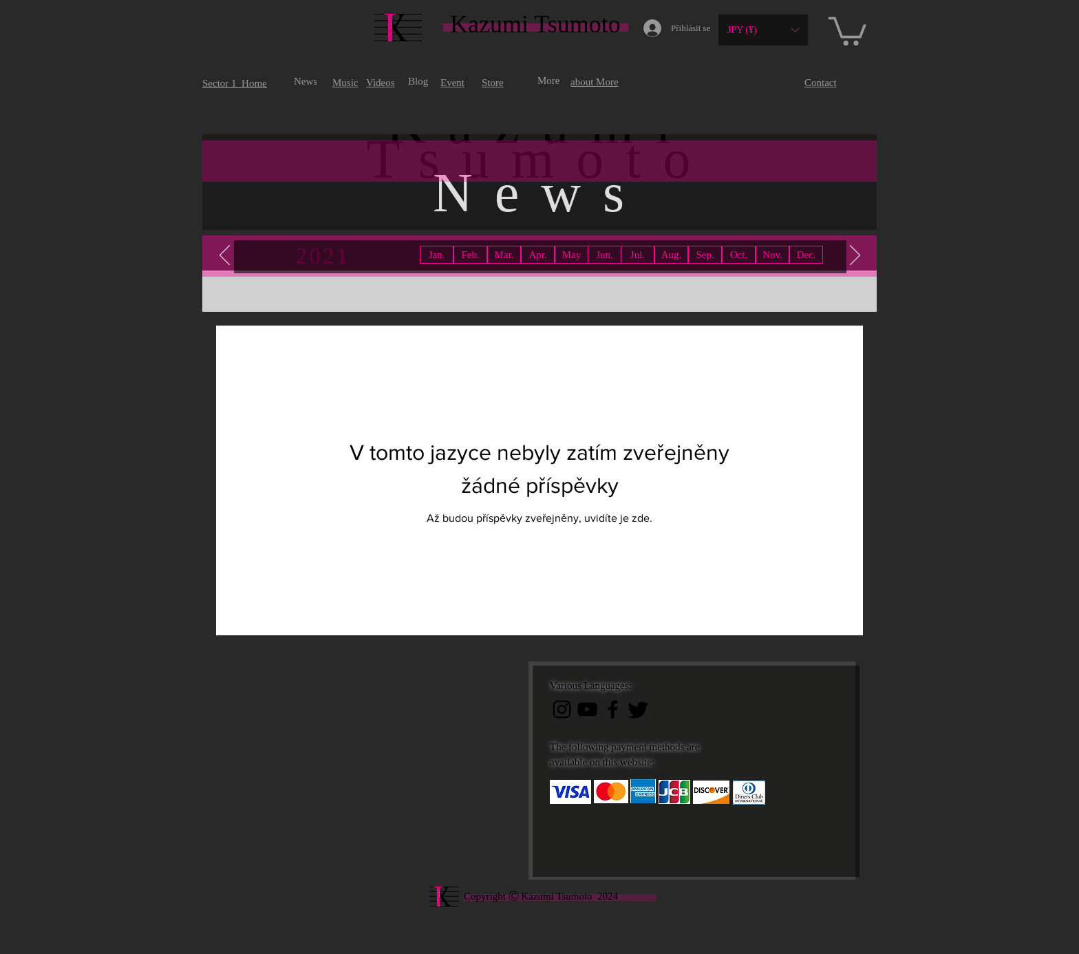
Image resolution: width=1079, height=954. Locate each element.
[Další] (855, 256)
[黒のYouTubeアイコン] (587, 709)
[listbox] (763, 29)
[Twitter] (638, 709)
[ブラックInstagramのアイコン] (562, 709)
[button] (763, 29)
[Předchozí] (225, 256)
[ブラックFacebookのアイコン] (613, 709)
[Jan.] (436, 255)
